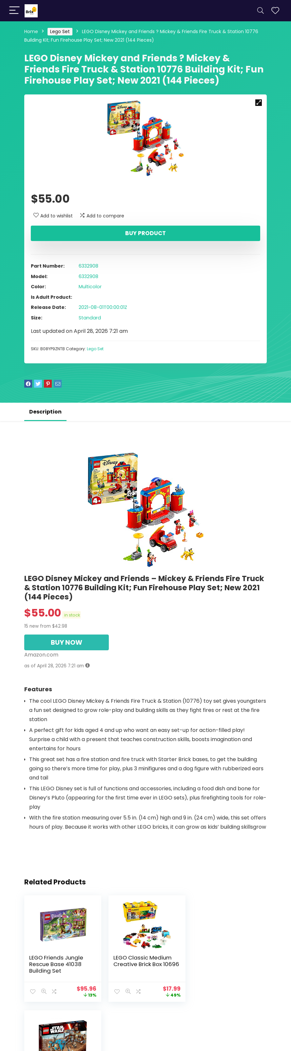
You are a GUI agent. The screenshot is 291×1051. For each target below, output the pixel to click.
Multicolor (90, 286)
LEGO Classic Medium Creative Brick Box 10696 (145, 961)
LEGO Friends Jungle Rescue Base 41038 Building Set (56, 964)
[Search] (260, 10)
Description (45, 411)
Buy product (145, 233)
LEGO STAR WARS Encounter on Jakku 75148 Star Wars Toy (223, 964)
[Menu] (14, 10)
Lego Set (60, 31)
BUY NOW (66, 642)
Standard (90, 317)
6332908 (88, 266)
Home (31, 31)
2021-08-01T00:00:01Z (103, 307)
